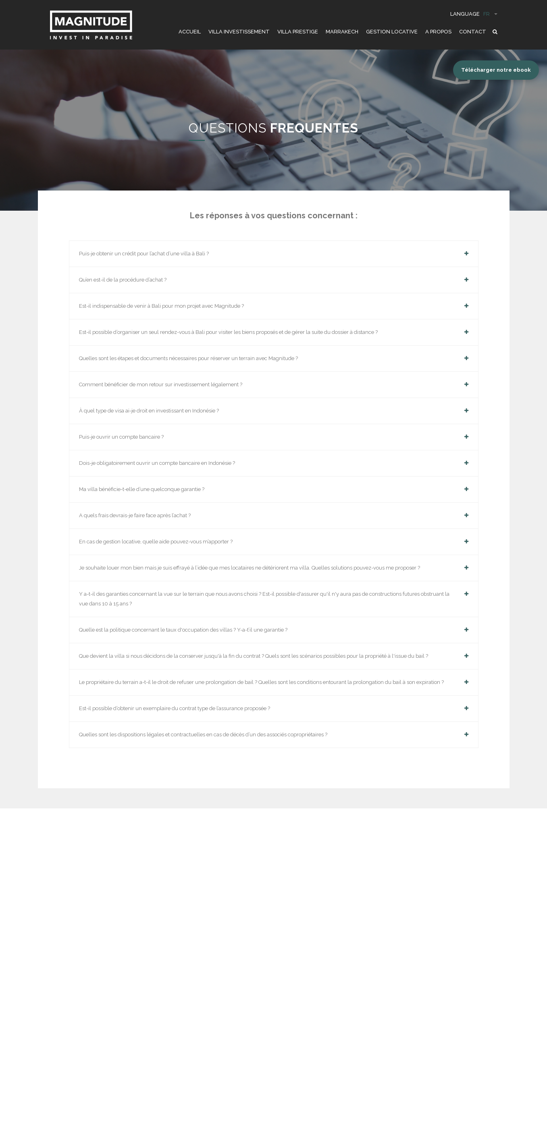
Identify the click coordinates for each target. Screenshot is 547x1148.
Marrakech (342, 32)
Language (473, 14)
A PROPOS (438, 32)
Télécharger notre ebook (496, 70)
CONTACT (472, 32)
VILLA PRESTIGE (297, 32)
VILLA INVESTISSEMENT (239, 32)
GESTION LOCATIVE (392, 32)
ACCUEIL (190, 32)
